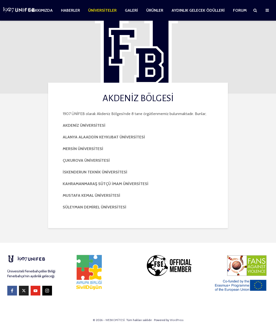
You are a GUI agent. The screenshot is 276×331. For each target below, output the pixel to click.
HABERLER (70, 10)
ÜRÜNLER (154, 10)
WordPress (176, 320)
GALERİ (131, 10)
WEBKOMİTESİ (115, 320)
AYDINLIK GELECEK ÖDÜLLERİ (198, 10)
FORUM (240, 10)
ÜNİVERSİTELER (102, 10)
